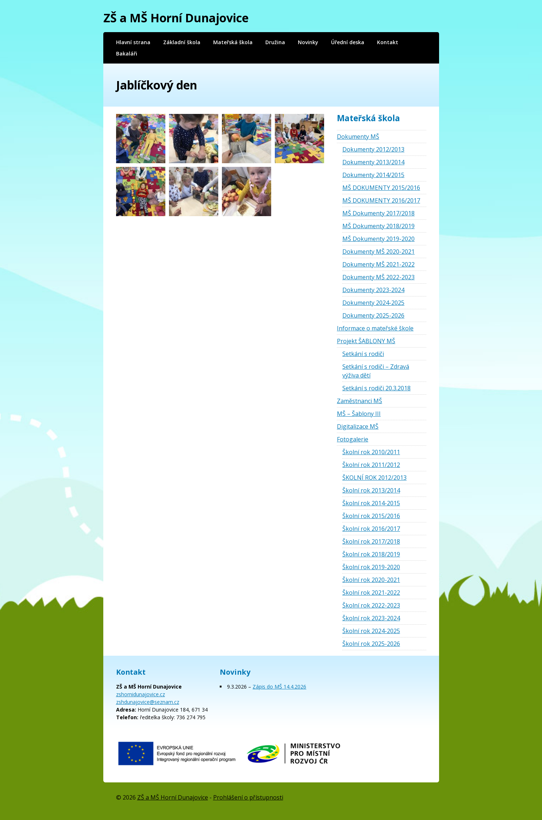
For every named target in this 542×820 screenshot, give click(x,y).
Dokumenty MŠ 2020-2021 (378, 252)
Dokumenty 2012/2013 (373, 149)
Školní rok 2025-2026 (371, 644)
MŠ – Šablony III (359, 414)
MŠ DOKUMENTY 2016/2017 (381, 200)
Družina (275, 42)
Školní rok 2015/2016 (371, 516)
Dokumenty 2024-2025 (373, 303)
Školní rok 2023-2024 (371, 618)
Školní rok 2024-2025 (371, 631)
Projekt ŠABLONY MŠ (366, 341)
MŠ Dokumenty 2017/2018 (378, 213)
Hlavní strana (133, 42)
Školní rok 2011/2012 (371, 465)
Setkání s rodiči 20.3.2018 (376, 388)
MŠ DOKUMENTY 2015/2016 (381, 188)
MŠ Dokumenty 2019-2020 (378, 239)
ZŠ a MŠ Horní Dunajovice (176, 18)
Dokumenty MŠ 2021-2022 (378, 264)
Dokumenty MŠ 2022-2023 (378, 277)
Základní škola (181, 42)
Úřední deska (347, 42)
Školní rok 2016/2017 (371, 529)
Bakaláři (126, 53)
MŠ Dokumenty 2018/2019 (378, 226)
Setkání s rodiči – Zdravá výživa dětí (375, 371)
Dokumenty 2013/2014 (373, 162)
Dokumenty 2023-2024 (373, 290)
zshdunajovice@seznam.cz (147, 701)
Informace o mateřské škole (375, 328)
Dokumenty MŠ (358, 137)
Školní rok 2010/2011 (371, 452)
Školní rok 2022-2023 (371, 605)
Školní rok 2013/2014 (371, 490)
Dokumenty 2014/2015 (373, 175)
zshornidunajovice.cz (140, 694)
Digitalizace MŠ (357, 426)
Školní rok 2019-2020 (371, 567)
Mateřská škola (233, 42)
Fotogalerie (352, 439)
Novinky (308, 42)
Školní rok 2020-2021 (371, 580)
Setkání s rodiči (363, 354)
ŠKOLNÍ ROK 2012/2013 (374, 478)
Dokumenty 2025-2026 (373, 315)
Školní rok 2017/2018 (371, 541)
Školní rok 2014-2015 (371, 503)
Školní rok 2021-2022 (371, 593)
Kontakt (387, 42)
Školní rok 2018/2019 (371, 554)
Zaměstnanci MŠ (359, 401)
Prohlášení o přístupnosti (248, 797)
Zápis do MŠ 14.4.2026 (279, 686)
